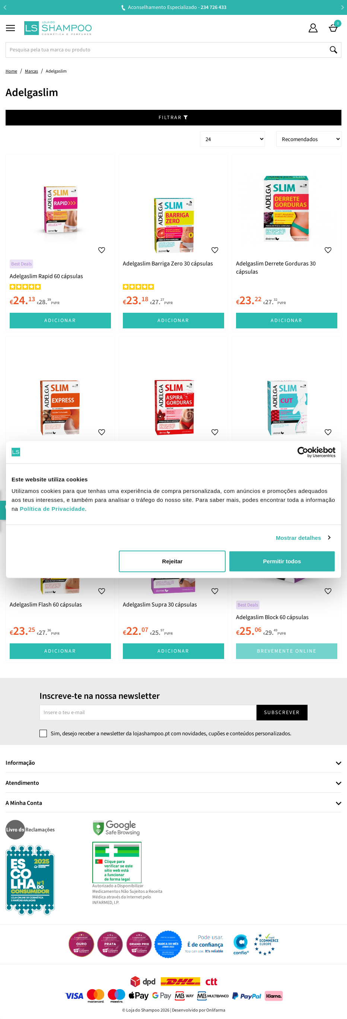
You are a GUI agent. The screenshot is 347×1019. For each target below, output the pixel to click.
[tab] (173, 763)
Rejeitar (172, 561)
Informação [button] (20, 763)
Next (342, 7)
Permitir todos (282, 561)
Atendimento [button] (22, 783)
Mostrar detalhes (298, 537)
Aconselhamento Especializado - (177, 7)
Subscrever (282, 712)
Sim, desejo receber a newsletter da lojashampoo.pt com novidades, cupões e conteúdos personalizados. (171, 734)
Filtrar (173, 117)
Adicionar (60, 320)
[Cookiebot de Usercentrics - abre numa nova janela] (302, 452)
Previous (4, 7)
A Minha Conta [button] (24, 803)
